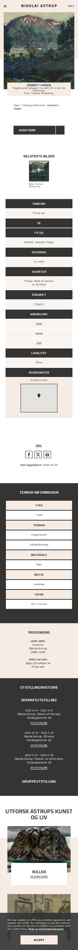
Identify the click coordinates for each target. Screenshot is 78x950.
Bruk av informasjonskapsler (46, 929)
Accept (39, 940)
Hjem (17, 106)
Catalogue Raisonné (33, 106)
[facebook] (29, 454)
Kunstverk (27, 130)
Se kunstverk (39, 876)
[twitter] (38, 454)
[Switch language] (71, 6)
